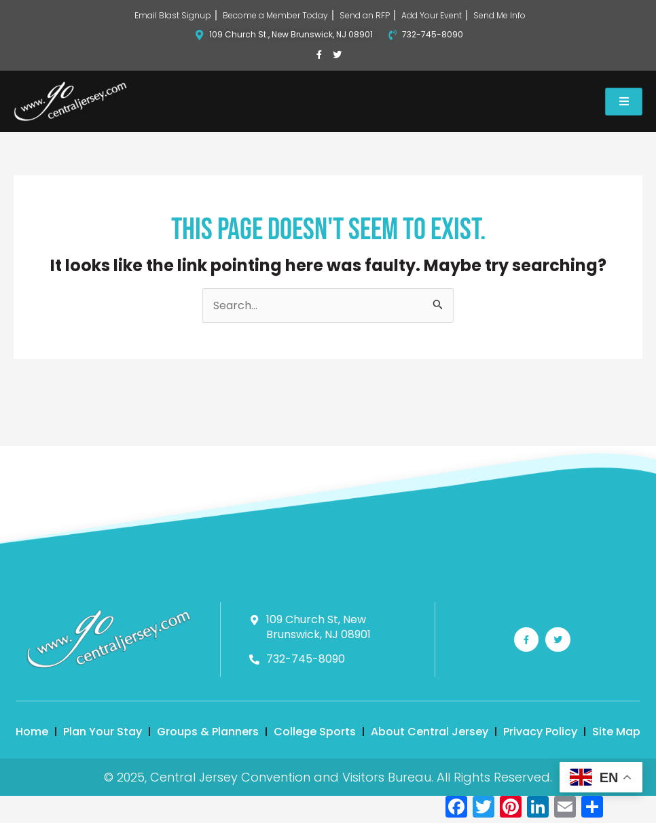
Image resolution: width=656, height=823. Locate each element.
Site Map (616, 731)
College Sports (315, 731)
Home (32, 731)
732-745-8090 (432, 34)
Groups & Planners (208, 731)
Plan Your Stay (102, 731)
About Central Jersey (429, 731)
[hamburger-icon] (623, 102)
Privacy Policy (540, 731)
